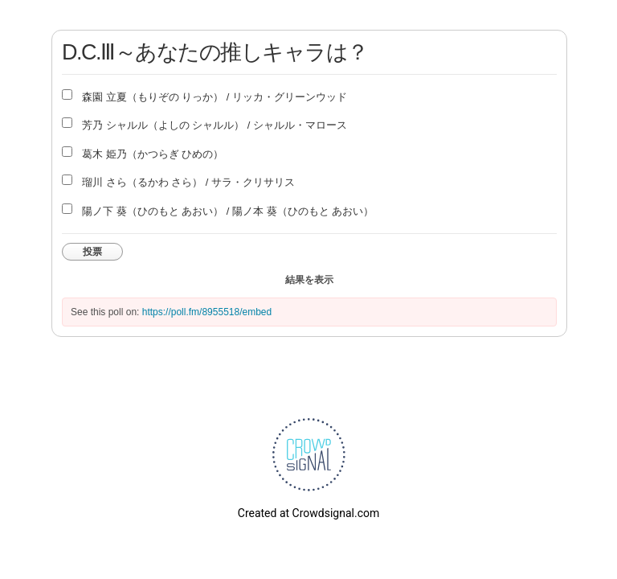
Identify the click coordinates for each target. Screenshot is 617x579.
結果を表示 (309, 279)
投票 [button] (92, 251)
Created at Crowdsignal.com (308, 513)
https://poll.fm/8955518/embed (207, 312)
